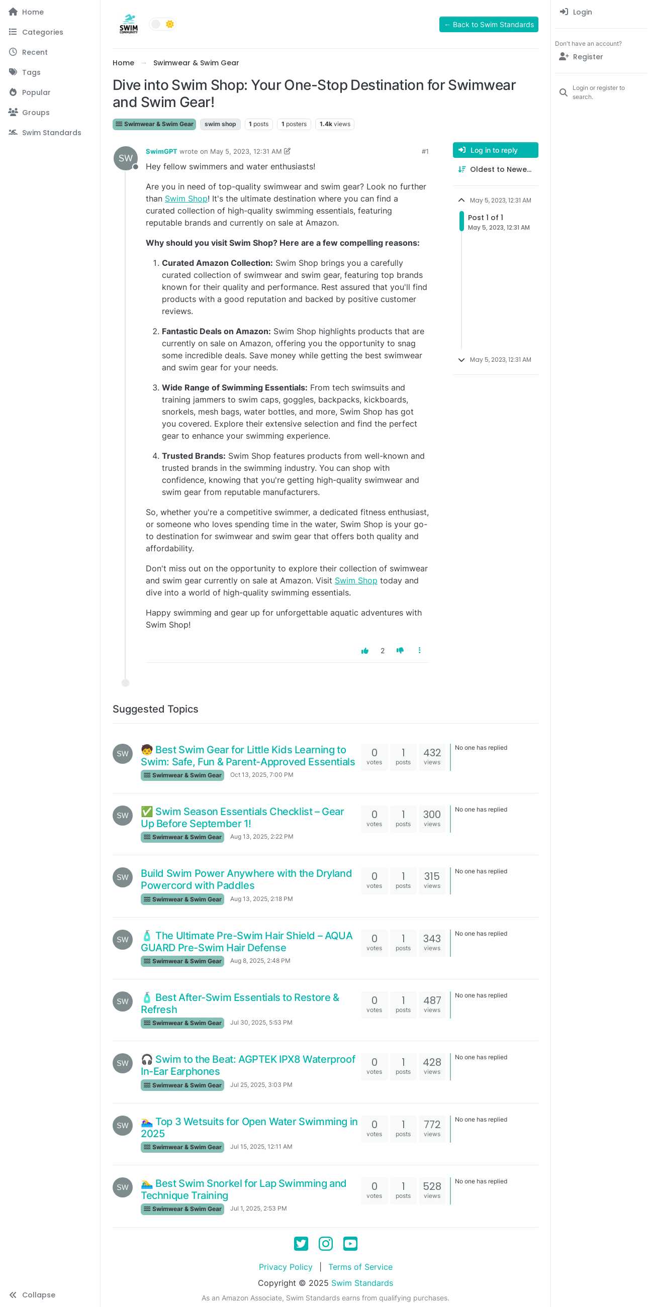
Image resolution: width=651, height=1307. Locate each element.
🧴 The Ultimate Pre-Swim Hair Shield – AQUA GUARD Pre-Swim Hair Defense (246, 942)
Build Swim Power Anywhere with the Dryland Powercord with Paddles (246, 879)
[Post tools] (420, 650)
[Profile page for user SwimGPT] (126, 158)
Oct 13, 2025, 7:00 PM (262, 774)
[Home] (50, 12)
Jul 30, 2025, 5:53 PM (261, 1022)
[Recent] (50, 52)
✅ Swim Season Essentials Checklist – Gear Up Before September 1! (242, 818)
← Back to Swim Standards (489, 24)
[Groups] (50, 113)
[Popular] (50, 92)
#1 (425, 151)
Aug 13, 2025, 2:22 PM (262, 836)
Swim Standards (362, 1283)
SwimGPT (161, 151)
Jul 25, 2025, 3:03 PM (261, 1084)
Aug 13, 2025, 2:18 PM (261, 898)
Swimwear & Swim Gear (154, 124)
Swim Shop (186, 198)
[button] (50, 1295)
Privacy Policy (286, 1267)
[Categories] (50, 32)
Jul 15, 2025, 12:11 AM (261, 1146)
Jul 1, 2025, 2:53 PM (258, 1208)
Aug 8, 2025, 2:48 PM (260, 960)
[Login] (601, 12)
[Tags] (50, 72)
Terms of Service (360, 1267)
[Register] (601, 57)
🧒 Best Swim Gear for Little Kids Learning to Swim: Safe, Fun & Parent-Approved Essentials (248, 756)
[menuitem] (601, 12)
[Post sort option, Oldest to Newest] (495, 169)
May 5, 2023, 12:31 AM (246, 151)
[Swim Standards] (50, 133)
